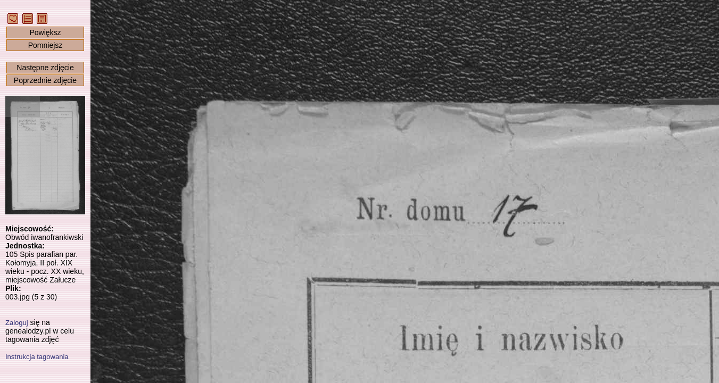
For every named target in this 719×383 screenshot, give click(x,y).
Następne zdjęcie (44, 67)
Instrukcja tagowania (37, 357)
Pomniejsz (45, 45)
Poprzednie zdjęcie (45, 80)
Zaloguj (16, 323)
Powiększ (45, 32)
